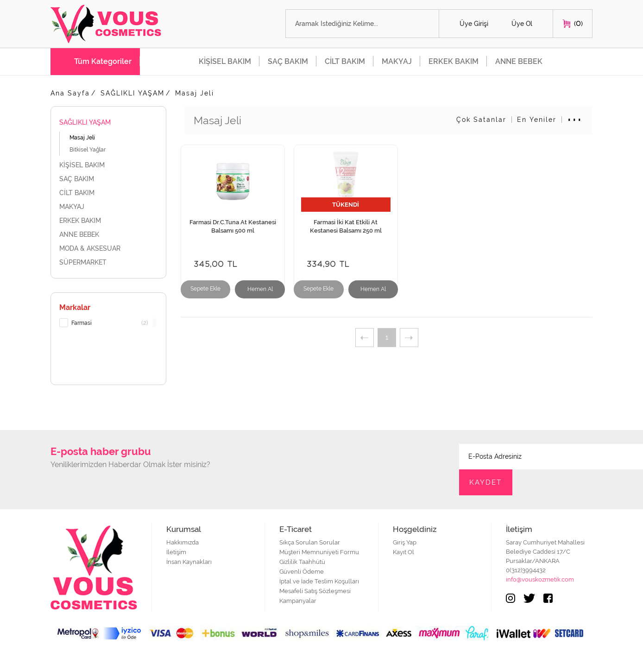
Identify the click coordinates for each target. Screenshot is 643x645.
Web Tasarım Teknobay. (562, 633)
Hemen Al (253, 290)
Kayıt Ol (403, 526)
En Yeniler (536, 119)
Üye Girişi (474, 24)
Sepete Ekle (204, 290)
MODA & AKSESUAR (108, 248)
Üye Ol (521, 24)
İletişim (176, 526)
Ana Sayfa (70, 93)
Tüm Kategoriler (103, 61)
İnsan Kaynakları (189, 536)
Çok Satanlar (481, 119)
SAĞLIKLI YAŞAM (132, 93)
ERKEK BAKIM (454, 61)
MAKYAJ (397, 61)
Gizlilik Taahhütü (302, 536)
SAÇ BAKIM (288, 61)
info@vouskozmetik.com (540, 553)
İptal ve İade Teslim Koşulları (319, 555)
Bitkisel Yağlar (87, 149)
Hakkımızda (182, 516)
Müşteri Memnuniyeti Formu (319, 526)
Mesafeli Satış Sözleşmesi (315, 565)
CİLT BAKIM (345, 61)
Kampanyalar (297, 575)
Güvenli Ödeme (301, 546)
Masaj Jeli (194, 93)
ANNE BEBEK (518, 61)
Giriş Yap (404, 516)
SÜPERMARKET (108, 262)
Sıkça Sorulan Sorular (309, 516)
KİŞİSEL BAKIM (225, 61)
